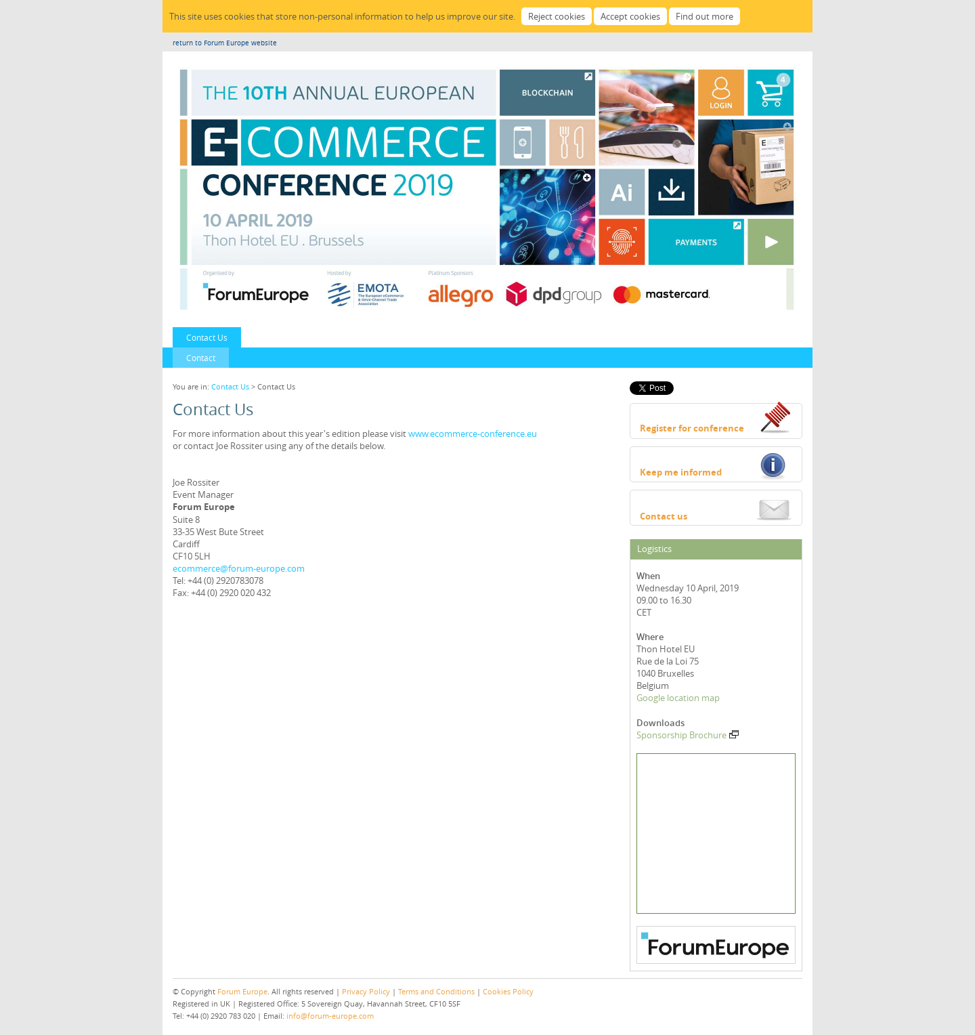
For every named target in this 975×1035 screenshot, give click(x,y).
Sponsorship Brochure (687, 735)
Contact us (663, 516)
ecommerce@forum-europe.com (239, 568)
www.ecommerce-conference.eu (472, 433)
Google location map (678, 698)
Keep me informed (681, 472)
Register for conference (692, 428)
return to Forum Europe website (225, 43)
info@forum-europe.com (330, 1016)
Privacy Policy (366, 991)
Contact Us (207, 337)
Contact (200, 357)
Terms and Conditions (436, 991)
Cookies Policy (508, 991)
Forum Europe (242, 991)
